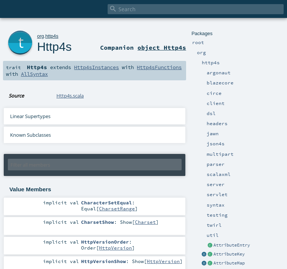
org (40, 36)
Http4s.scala (70, 95)
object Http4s (162, 47)
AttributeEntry (231, 245)
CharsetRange (117, 208)
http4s (51, 36)
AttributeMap (229, 263)
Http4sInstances (96, 67)
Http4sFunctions (159, 67)
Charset (145, 222)
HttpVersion (115, 248)
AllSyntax (34, 74)
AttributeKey (229, 254)
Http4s (54, 46)
